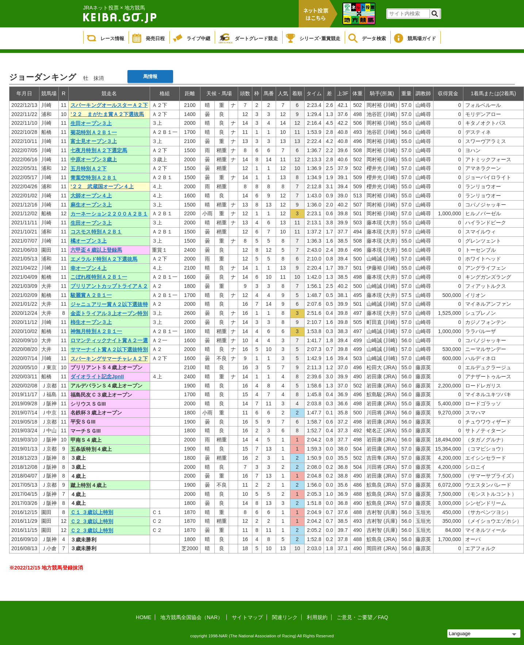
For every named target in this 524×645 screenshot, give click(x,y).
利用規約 (317, 617)
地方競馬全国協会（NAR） (191, 617)
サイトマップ (247, 617)
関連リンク (285, 617)
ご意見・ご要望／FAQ (362, 617)
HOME (143, 617)
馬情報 (150, 76)
